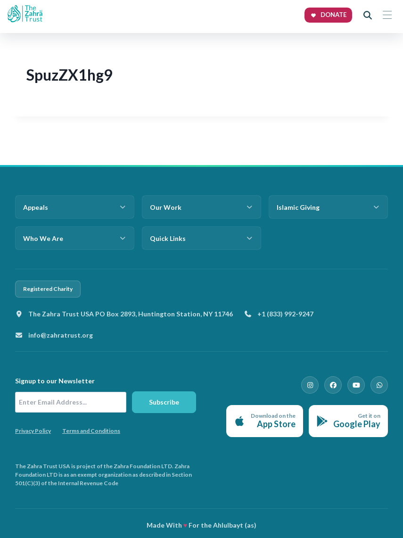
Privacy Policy (33, 430)
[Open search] (367, 15)
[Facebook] (334, 384)
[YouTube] (356, 384)
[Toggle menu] (386, 15)
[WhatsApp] (379, 384)
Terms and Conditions (91, 430)
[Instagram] (311, 384)
